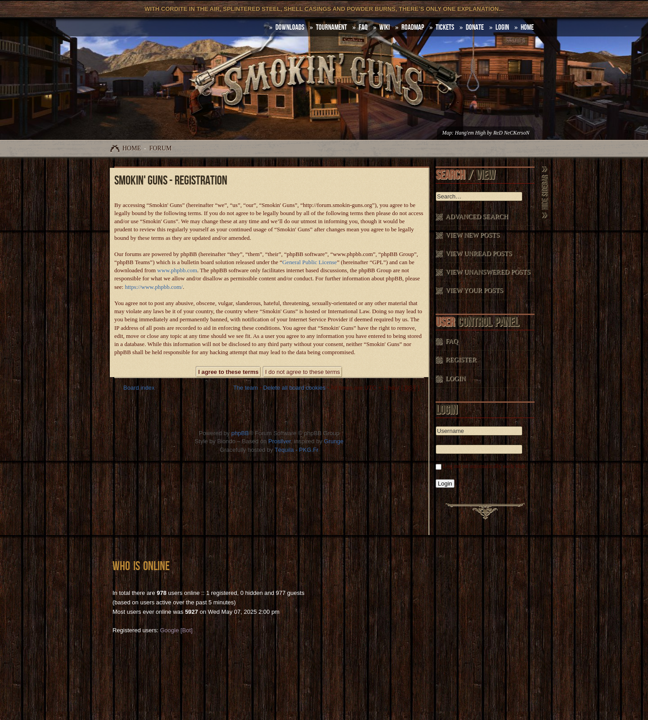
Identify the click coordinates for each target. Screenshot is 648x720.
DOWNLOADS (289, 27)
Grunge (333, 441)
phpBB (240, 433)
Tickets (445, 27)
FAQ (363, 27)
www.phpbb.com (177, 270)
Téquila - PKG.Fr (296, 449)
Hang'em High (470, 133)
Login (502, 27)
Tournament (331, 27)
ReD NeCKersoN (511, 133)
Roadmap (412, 27)
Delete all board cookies (294, 387)
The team (245, 387)
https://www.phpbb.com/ (153, 287)
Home (131, 148)
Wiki (384, 27)
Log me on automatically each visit (484, 466)
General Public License (309, 262)
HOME (527, 27)
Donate (475, 27)
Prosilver (279, 441)
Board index (138, 387)
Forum (160, 148)
